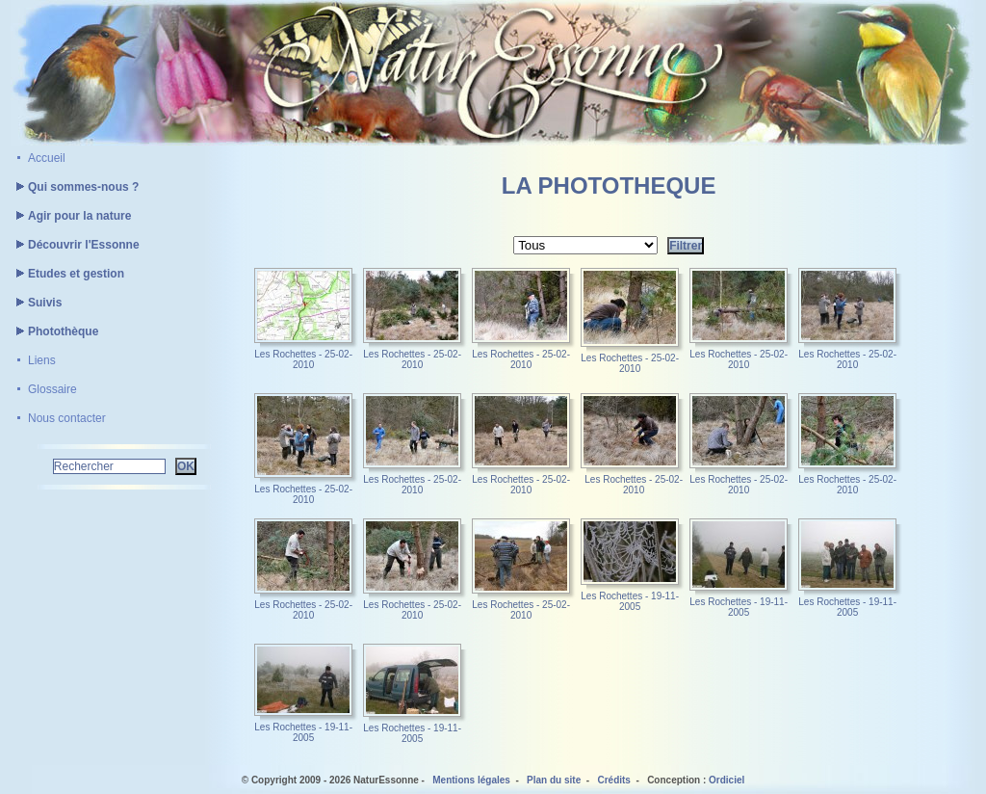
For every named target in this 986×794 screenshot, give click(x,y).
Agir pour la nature (71, 216)
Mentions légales (471, 780)
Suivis (36, 302)
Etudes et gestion (67, 273)
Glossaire (52, 389)
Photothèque (54, 331)
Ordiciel (726, 780)
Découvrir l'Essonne (75, 244)
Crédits (613, 780)
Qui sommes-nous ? (75, 187)
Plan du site (554, 780)
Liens (42, 360)
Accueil (46, 158)
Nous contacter (67, 418)
